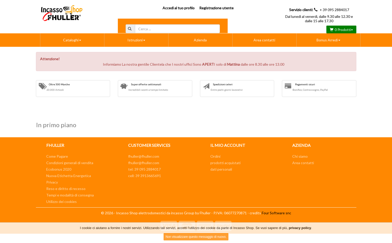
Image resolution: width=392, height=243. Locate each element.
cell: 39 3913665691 (144, 175)
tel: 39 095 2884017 (144, 169)
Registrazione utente (216, 8)
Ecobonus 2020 (58, 169)
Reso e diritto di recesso (66, 188)
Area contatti (264, 40)
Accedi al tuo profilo (179, 8)
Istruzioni (136, 40)
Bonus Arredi (328, 40)
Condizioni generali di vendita (69, 163)
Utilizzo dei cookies (61, 201)
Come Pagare (57, 156)
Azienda (200, 40)
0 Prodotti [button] (341, 29)
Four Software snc (276, 213)
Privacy (52, 182)
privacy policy (300, 228)
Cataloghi (72, 40)
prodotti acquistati (225, 163)
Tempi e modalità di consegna (70, 195)
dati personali (221, 169)
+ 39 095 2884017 (334, 9)
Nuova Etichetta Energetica (68, 175)
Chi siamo (300, 156)
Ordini (215, 156)
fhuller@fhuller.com (143, 156)
